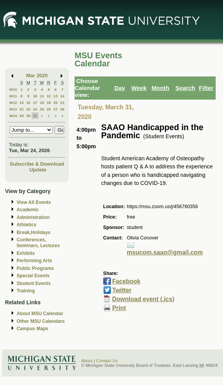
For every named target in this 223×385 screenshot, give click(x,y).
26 (49, 109)
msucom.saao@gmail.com (165, 252)
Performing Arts (34, 260)
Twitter (121, 290)
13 (55, 96)
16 (28, 102)
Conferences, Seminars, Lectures (38, 242)
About (87, 360)
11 (42, 96)
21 (62, 102)
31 (35, 116)
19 (49, 102)
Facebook (126, 281)
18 (42, 102)
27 (55, 109)
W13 (13, 109)
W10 (13, 89)
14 (62, 96)
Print (119, 308)
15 (21, 102)
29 (21, 116)
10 (35, 96)
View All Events (34, 202)
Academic (28, 209)
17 (35, 102)
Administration (33, 217)
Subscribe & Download (37, 164)
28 (62, 109)
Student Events (34, 283)
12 (49, 96)
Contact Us (107, 360)
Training (26, 290)
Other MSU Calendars (41, 321)
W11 (13, 96)
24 (35, 109)
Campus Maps (32, 328)
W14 (13, 116)
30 (28, 116)
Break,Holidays (34, 232)
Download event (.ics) (143, 299)
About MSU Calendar (40, 313)
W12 (13, 102)
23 (28, 109)
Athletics (26, 224)
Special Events (33, 275)
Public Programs (35, 268)
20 (55, 102)
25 (42, 109)
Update (37, 170)
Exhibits (26, 253)
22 (21, 109)
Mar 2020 (37, 75)
